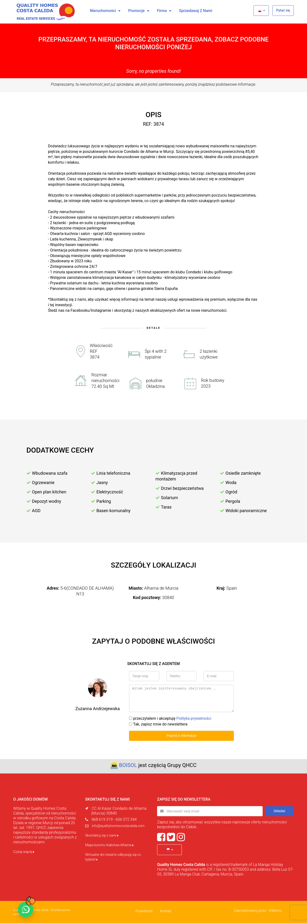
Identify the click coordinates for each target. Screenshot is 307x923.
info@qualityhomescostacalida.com (118, 826)
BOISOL (128, 765)
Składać (279, 811)
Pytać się (283, 10)
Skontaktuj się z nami (101, 835)
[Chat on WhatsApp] (25, 909)
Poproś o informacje (181, 735)
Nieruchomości (103, 10)
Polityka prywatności (194, 718)
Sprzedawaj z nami (195, 10)
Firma (162, 10)
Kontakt (165, 910)
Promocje (136, 10)
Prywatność (144, 910)
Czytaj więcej (23, 852)
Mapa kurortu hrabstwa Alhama (109, 845)
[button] (261, 10)
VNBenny (275, 910)
